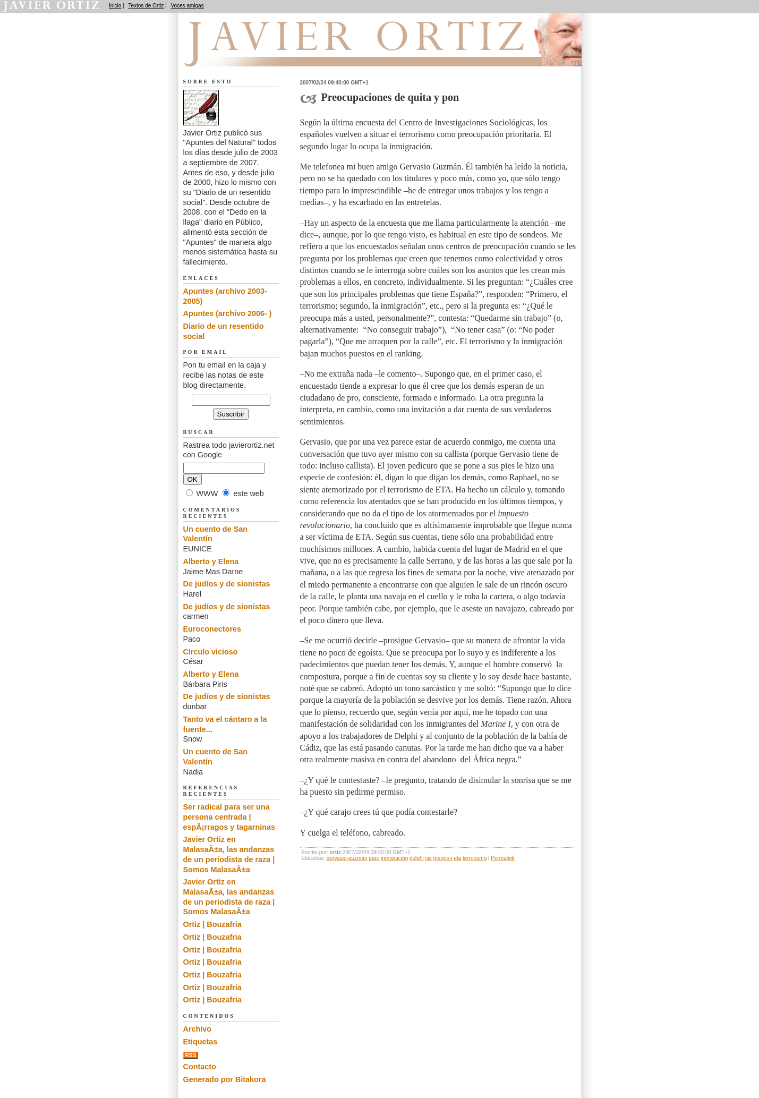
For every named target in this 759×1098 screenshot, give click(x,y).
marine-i (442, 858)
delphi (417, 858)
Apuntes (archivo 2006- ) (227, 313)
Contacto (199, 1066)
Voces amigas (186, 5)
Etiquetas (200, 1041)
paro (374, 858)
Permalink (502, 858)
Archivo (197, 1029)
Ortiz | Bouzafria (212, 924)
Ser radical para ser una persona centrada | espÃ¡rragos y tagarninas (229, 817)
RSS (191, 1055)
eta (457, 858)
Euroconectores (212, 629)
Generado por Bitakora (224, 1079)
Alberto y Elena (211, 561)
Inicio (115, 5)
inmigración (394, 858)
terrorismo (475, 858)
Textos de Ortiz (146, 5)
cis (428, 858)
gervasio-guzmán (347, 858)
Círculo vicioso (210, 652)
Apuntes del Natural (242, 53)
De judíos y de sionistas (226, 584)
